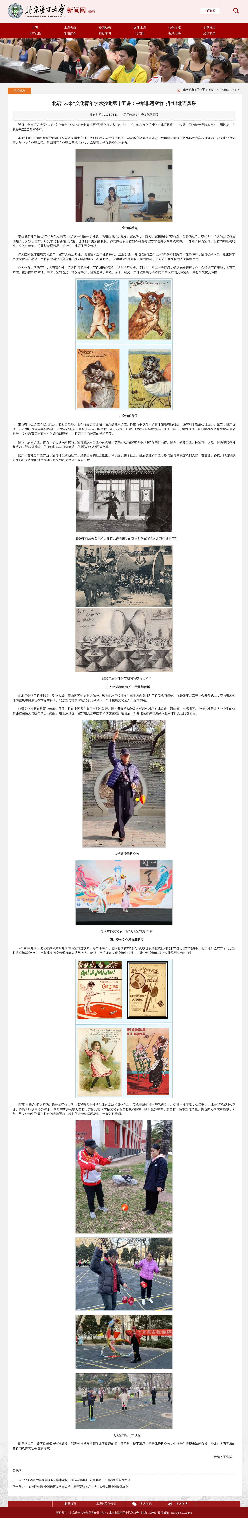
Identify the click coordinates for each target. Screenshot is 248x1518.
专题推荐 (70, 33)
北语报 (139, 33)
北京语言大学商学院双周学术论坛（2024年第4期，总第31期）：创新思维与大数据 (77, 1480)
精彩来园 (105, 33)
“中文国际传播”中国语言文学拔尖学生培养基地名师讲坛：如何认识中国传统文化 (76, 1486)
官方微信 (138, 1504)
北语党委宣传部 (106, 1503)
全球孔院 (35, 33)
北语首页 (210, 10)
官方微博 (174, 1504)
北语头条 (70, 27)
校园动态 (105, 27)
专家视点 (209, 27)
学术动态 (19, 90)
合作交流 (174, 27)
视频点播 (174, 33)
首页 (35, 27)
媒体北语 (139, 27)
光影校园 (209, 33)
